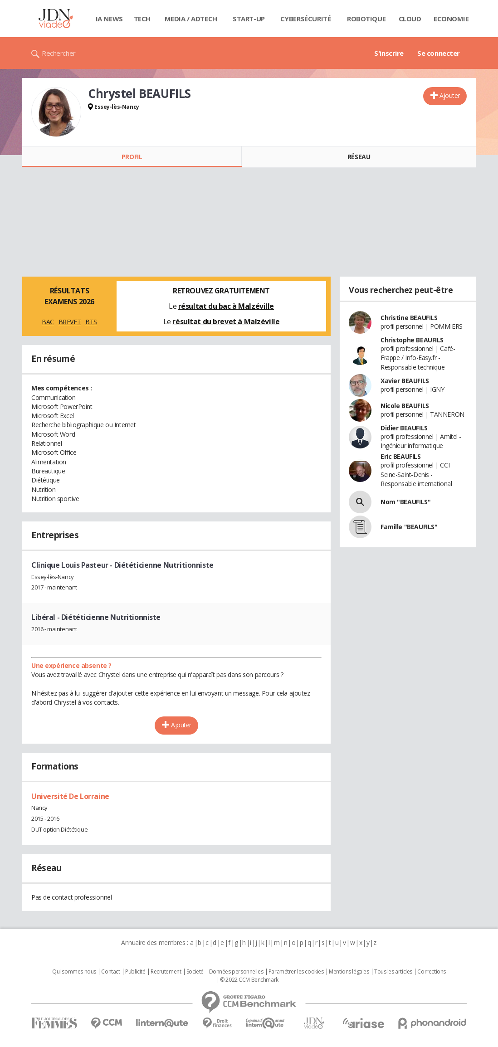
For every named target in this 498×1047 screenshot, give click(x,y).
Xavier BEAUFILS (405, 380)
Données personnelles (236, 972)
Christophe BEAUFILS (412, 340)
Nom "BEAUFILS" (405, 501)
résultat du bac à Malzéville (226, 306)
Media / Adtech (191, 18)
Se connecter (438, 53)
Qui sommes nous (74, 972)
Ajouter (449, 95)
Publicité (135, 972)
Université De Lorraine (70, 796)
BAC (48, 321)
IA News (109, 18)
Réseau (358, 156)
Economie (451, 18)
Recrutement (166, 972)
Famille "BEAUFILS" (409, 526)
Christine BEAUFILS (409, 317)
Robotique (366, 18)
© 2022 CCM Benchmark (249, 980)
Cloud (410, 18)
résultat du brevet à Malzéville (225, 321)
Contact (110, 972)
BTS (91, 321)
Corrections (431, 972)
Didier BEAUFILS (404, 428)
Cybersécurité (305, 18)
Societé (195, 972)
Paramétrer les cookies (296, 972)
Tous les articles (393, 972)
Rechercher (59, 53)
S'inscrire (389, 53)
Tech (142, 18)
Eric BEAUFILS (401, 456)
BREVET (70, 321)
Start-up (249, 18)
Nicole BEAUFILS (405, 405)
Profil (132, 156)
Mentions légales (349, 972)
